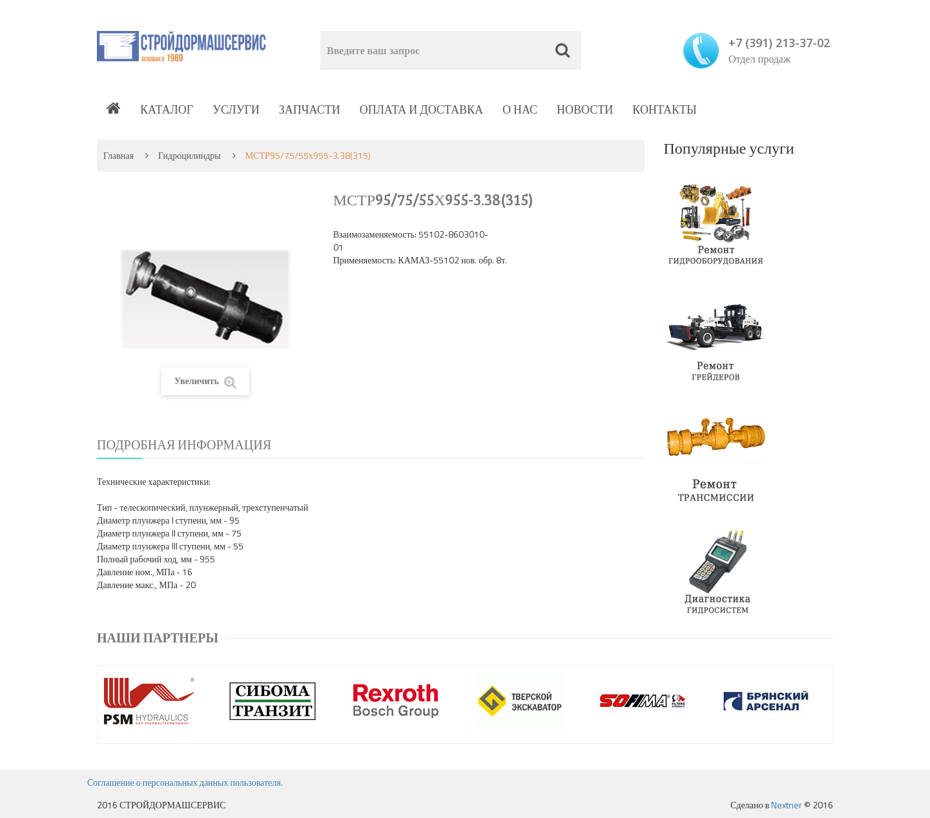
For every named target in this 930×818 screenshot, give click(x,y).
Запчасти (309, 109)
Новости (585, 109)
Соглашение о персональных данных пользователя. (185, 782)
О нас (519, 109)
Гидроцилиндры (189, 155)
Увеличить (205, 381)
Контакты (664, 109)
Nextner (786, 805)
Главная (118, 155)
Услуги (236, 109)
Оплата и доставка (421, 109)
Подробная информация (184, 445)
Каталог (166, 109)
